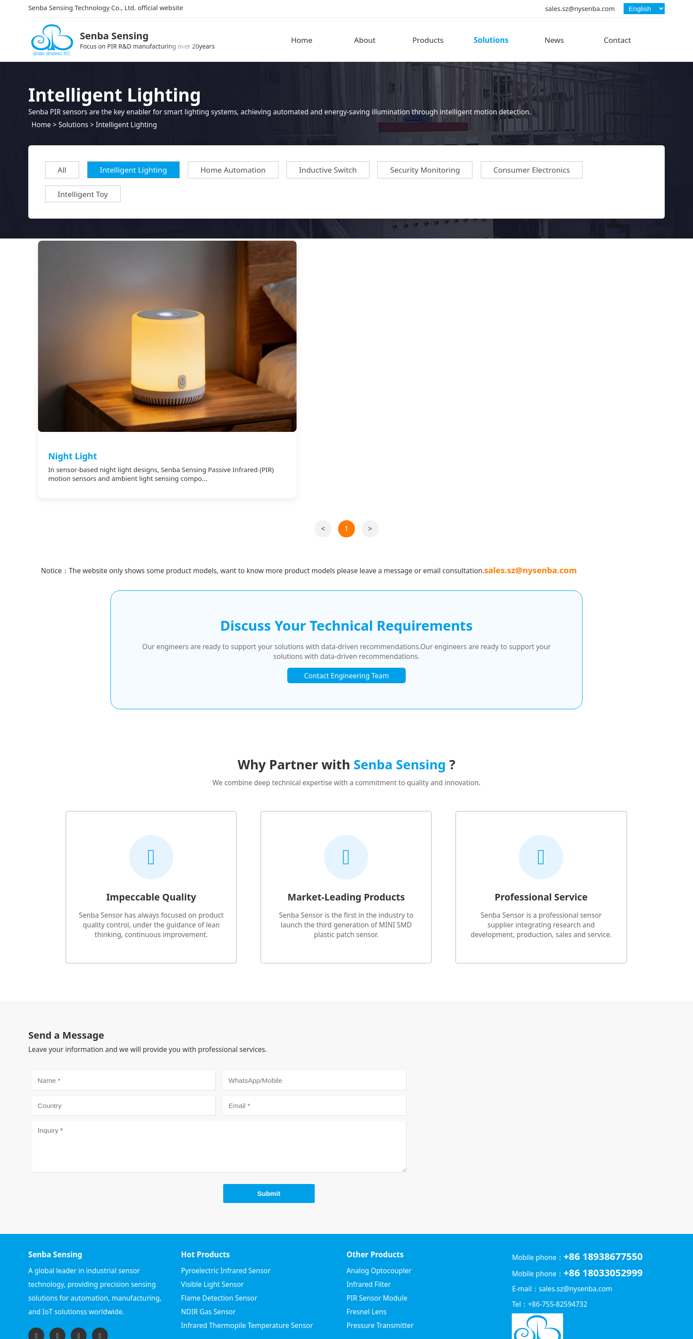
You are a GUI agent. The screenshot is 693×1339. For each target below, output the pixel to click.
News (554, 40)
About (364, 40)
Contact (617, 40)
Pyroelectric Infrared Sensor (226, 1226)
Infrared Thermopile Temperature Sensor (247, 1281)
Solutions (491, 40)
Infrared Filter (368, 1239)
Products (428, 40)
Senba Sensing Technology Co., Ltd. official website (105, 7)
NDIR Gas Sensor (208, 1267)
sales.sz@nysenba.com (580, 8)
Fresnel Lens (366, 1267)
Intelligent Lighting (126, 124)
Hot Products (205, 1210)
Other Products (375, 1210)
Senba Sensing (55, 1210)
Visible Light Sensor (212, 1239)
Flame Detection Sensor (219, 1253)
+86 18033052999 (603, 1228)
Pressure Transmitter (380, 1281)
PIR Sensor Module (376, 1253)
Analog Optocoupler (378, 1226)
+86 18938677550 (603, 1211)
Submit (269, 1148)
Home (301, 40)
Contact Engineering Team (346, 630)
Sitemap (652, 1330)
